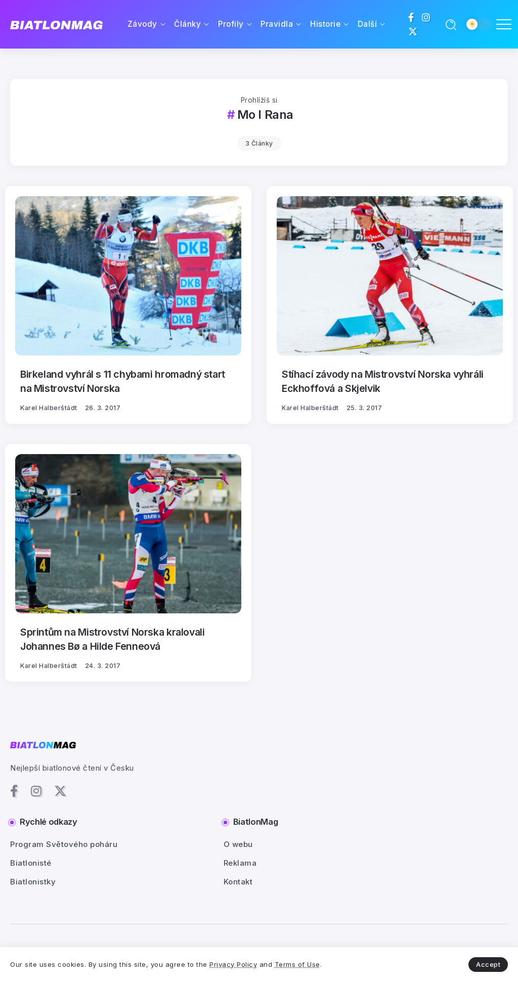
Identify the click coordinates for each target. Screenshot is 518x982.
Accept (488, 964)
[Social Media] (411, 17)
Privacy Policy (233, 964)
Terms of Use (297, 964)
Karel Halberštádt (48, 408)
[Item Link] (128, 275)
